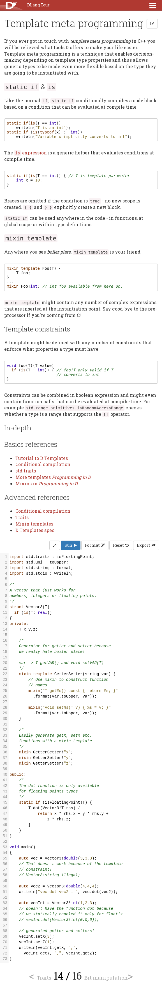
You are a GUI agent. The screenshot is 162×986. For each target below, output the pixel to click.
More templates (53, 477)
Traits (22, 517)
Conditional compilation (42, 464)
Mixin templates (34, 524)
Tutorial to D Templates (41, 458)
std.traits (25, 471)
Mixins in (46, 483)
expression (30, 153)
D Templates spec (34, 530)
